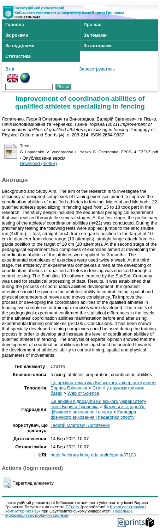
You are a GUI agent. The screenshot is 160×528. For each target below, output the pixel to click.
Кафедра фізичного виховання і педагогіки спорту (93, 414)
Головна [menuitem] (14, 24)
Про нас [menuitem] (92, 24)
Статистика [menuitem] (18, 56)
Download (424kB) (38, 163)
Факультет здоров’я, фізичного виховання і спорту (98, 409)
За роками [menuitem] (16, 35)
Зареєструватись (97, 69)
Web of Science (83, 393)
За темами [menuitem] (95, 35)
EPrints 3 (74, 507)
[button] (7, 483)
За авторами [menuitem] (98, 45)
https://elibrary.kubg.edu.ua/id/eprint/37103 (93, 455)
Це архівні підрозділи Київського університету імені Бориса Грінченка (98, 404)
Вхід (9, 69)
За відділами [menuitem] (20, 45)
